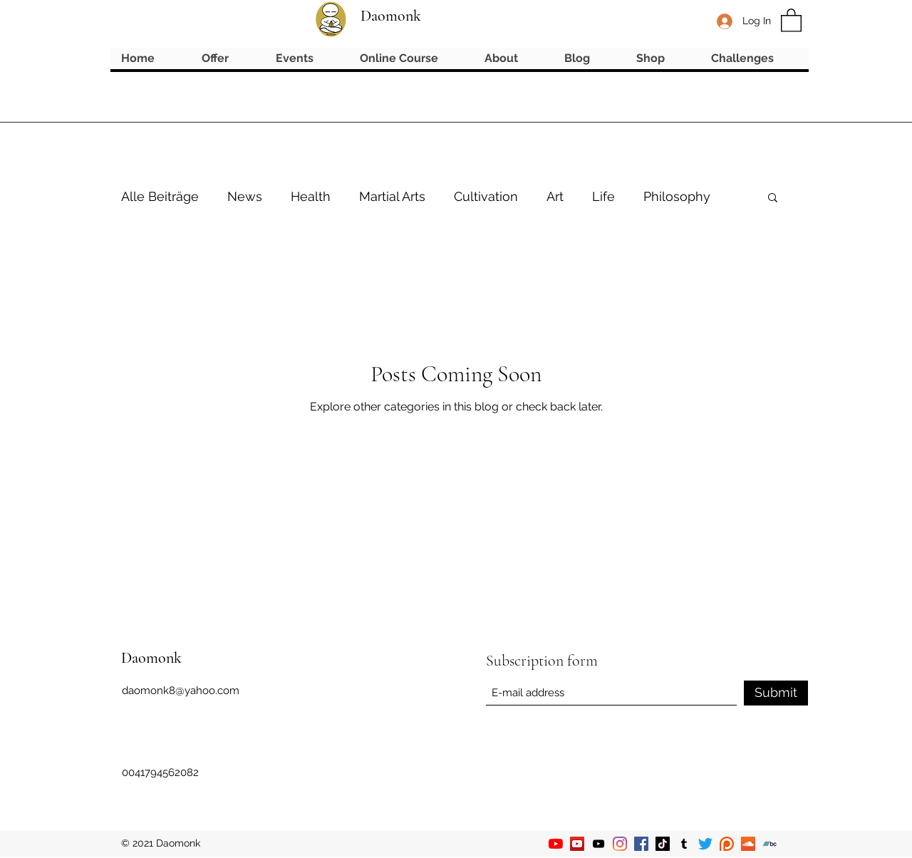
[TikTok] (663, 844)
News (244, 196)
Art (555, 196)
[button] (791, 19)
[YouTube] (556, 844)
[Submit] (776, 693)
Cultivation (486, 196)
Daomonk (391, 15)
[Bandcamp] (769, 844)
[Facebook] (641, 844)
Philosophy (676, 196)
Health (311, 196)
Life (603, 196)
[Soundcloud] (748, 844)
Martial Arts (392, 196)
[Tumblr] (684, 844)
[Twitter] (705, 844)
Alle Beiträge (160, 196)
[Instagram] (620, 844)
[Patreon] (727, 844)
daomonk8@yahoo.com (180, 690)
